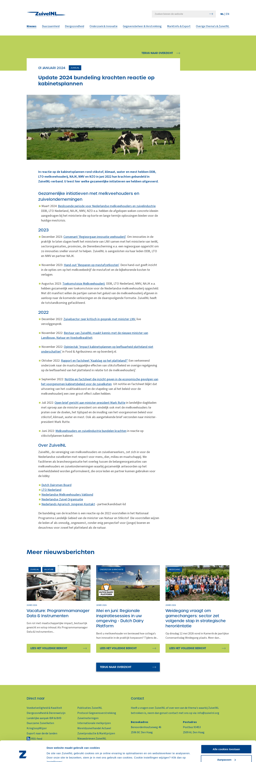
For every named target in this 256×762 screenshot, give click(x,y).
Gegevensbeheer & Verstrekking (142, 27)
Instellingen (54, 754)
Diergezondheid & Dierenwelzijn (46, 713)
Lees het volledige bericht (48, 648)
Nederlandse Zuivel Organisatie (62, 499)
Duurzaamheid (51, 27)
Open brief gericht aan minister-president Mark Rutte (90, 403)
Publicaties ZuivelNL (89, 708)
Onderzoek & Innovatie (104, 27)
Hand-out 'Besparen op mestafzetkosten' (91, 265)
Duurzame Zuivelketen (40, 723)
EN (227, 14)
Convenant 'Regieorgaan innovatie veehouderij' (94, 237)
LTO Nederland (51, 490)
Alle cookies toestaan (226, 732)
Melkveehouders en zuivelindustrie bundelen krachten (90, 431)
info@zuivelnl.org (208, 713)
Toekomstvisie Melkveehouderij (83, 283)
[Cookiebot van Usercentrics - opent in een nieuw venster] (23, 755)
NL (222, 14)
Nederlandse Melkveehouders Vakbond (67, 494)
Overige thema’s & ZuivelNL (212, 27)
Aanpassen (226, 742)
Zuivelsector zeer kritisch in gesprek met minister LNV (99, 319)
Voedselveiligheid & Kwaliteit (44, 708)
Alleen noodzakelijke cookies (226, 753)
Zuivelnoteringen (87, 718)
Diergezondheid (74, 27)
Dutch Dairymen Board (56, 485)
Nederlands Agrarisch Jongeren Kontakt (68, 504)
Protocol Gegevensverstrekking (96, 713)
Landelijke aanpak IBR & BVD (44, 718)
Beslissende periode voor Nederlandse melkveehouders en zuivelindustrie (107, 206)
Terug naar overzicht (157, 53)
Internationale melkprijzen (94, 723)
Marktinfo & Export (179, 27)
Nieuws (31, 27)
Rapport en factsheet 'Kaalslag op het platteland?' (94, 360)
